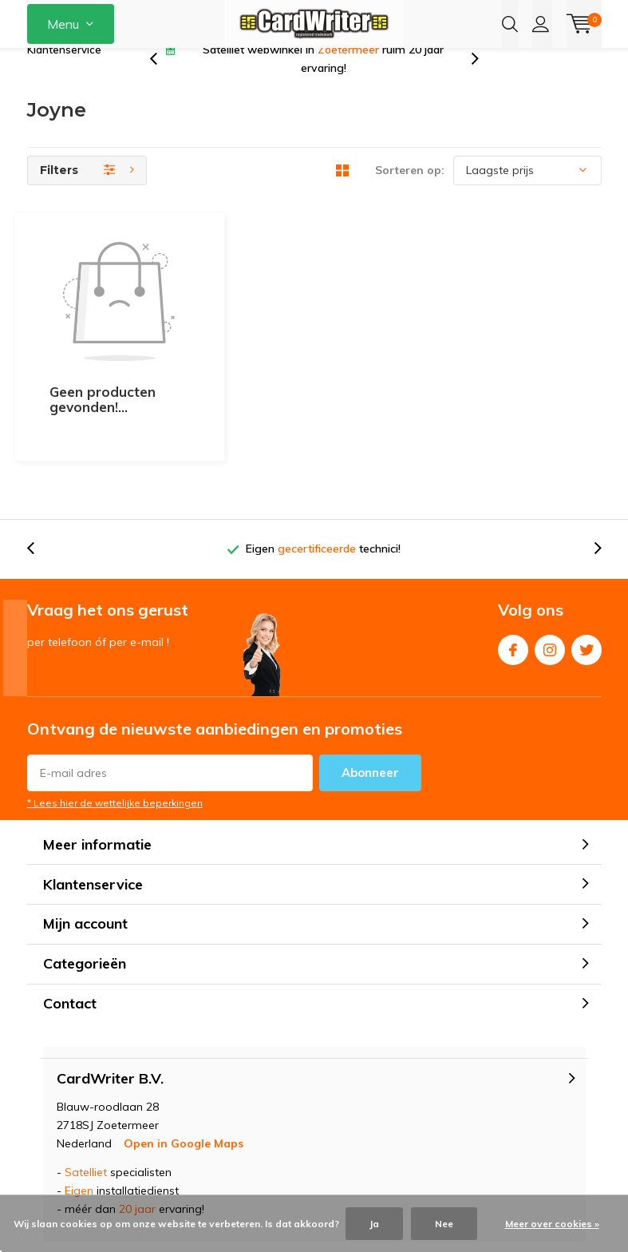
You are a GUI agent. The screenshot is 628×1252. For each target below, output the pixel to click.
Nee (444, 1224)
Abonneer (370, 703)
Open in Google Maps (183, 1074)
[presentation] (162, 84)
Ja (374, 1224)
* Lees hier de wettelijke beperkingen (115, 733)
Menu (63, 24)
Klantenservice (64, 75)
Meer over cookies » (552, 1224)
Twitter (586, 576)
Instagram (550, 576)
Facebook (513, 576)
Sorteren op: (409, 195)
